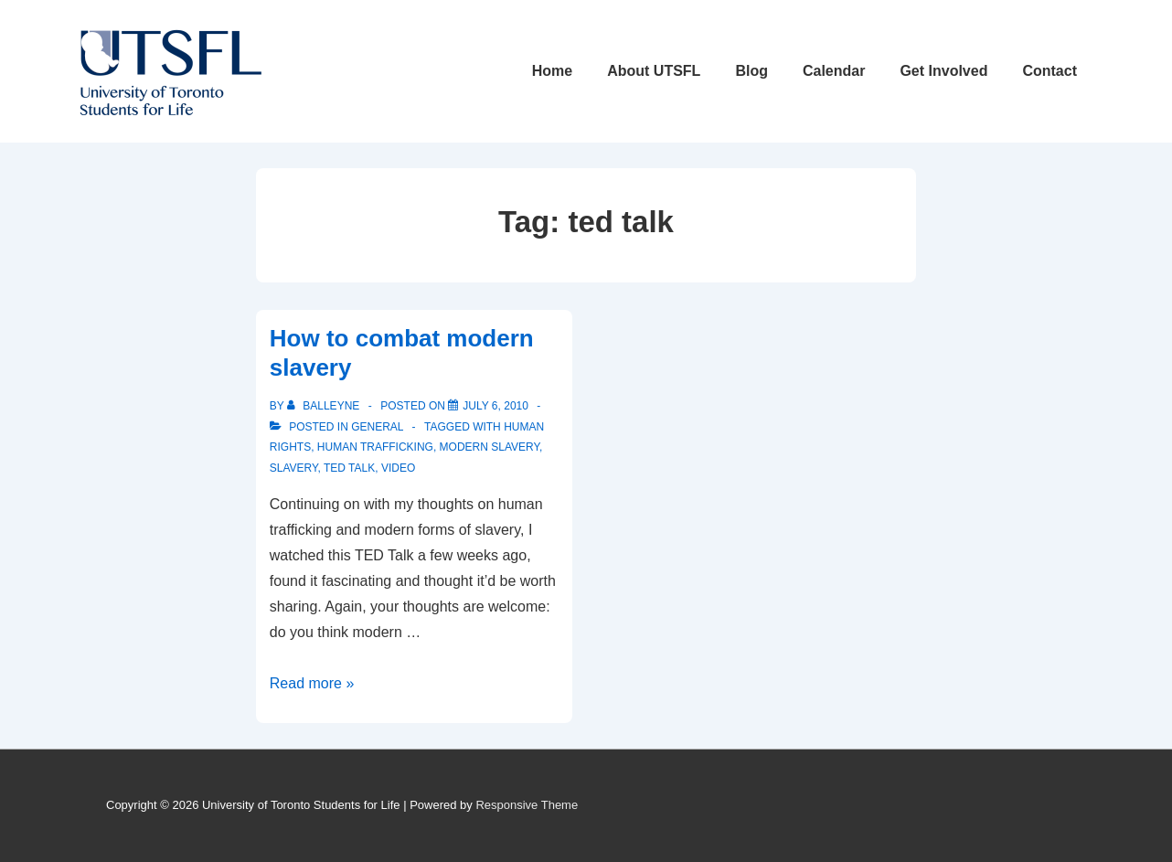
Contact (1049, 71)
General (377, 426)
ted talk (349, 468)
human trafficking (375, 447)
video (398, 468)
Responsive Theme (526, 805)
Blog (751, 71)
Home (552, 71)
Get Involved (943, 71)
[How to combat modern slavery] (495, 405)
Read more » (312, 683)
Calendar (834, 71)
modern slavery (489, 447)
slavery (294, 468)
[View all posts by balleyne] (325, 405)
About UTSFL (653, 71)
